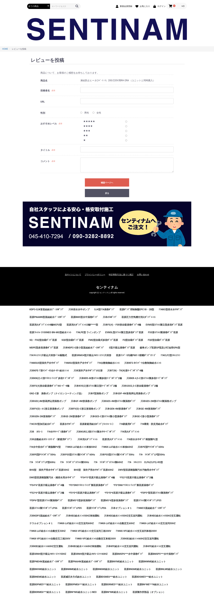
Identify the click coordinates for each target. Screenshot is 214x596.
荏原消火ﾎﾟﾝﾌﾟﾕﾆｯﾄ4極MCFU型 (45, 324)
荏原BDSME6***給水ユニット (111, 576)
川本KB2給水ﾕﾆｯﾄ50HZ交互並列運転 (123, 515)
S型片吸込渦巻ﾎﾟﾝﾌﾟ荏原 (122, 347)
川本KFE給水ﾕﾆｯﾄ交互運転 (156, 546)
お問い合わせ (143, 274)
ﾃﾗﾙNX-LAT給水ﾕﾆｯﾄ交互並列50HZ (157, 523)
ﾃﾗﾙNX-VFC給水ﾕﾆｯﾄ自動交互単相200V (95, 538)
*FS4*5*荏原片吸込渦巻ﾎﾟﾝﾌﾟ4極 (97, 477)
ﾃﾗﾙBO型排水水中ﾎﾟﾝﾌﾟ (171, 309)
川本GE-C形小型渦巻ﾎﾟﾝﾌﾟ (146, 416)
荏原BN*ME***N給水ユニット (152, 584)
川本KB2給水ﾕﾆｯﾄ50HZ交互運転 (164, 515)
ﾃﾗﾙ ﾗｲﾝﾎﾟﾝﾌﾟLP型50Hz (152, 454)
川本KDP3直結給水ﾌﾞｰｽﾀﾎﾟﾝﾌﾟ (45, 515)
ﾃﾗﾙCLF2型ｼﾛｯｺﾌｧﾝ (170, 355)
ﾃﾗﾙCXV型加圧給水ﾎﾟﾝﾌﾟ (42, 424)
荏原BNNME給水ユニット (74, 569)
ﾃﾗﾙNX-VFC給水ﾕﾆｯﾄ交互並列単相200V (136, 531)
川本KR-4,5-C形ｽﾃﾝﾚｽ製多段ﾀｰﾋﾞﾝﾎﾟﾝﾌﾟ (147, 378)
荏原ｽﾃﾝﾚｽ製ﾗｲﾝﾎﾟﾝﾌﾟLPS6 (43, 508)
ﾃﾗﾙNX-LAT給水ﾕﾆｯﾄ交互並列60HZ (76, 523)
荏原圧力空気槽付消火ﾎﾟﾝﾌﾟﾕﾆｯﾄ (139, 317)
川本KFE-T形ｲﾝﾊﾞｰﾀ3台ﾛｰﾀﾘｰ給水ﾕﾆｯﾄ (49, 370)
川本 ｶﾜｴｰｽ (35, 431)
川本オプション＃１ (121, 508)
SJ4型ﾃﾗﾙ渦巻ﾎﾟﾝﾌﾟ (104, 309)
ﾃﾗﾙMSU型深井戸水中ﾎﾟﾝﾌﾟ (78, 363)
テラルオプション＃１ (41, 523)
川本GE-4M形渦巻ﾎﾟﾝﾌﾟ (148, 408)
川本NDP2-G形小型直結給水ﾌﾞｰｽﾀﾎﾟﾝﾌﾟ (83, 347)
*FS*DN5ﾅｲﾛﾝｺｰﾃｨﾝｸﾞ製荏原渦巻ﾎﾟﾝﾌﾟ (89, 485)
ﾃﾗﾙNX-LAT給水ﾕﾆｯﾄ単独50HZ (81, 447)
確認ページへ (107, 182)
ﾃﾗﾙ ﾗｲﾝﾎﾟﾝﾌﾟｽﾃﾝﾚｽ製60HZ (108, 462)
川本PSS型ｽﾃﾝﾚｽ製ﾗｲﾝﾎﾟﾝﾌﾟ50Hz (117, 454)
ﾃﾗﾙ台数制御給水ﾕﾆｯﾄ (108, 363)
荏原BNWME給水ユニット (152, 561)
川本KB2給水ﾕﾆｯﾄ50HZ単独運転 (82, 515)
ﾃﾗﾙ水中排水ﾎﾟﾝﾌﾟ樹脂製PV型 (45, 447)
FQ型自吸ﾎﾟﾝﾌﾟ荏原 (133, 340)
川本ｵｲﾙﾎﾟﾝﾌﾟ (110, 317)
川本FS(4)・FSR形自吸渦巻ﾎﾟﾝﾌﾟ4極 (122, 324)
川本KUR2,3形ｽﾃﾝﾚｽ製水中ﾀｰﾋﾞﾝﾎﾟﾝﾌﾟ (96, 431)
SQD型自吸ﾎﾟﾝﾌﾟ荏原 (73, 340)
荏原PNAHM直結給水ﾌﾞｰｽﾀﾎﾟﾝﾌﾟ (85, 561)
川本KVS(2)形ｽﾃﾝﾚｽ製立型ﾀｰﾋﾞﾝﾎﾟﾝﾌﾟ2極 (95, 385)
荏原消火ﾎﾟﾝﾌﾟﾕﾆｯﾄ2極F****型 (82, 324)
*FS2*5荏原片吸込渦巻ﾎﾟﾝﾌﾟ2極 (136, 477)
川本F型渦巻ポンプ (98, 393)
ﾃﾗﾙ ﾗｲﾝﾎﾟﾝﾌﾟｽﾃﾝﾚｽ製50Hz (74, 462)
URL (42, 101)
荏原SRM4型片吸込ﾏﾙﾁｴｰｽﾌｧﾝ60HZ (89, 554)
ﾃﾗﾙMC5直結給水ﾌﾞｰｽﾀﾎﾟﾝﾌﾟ (151, 508)
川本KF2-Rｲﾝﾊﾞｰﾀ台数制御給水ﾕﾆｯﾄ (142, 363)
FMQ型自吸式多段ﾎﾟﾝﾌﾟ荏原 (103, 340)
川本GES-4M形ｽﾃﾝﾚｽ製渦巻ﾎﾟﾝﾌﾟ (118, 401)
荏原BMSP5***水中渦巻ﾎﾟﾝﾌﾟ (163, 554)
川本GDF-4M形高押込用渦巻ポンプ (131, 393)
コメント (45, 161)
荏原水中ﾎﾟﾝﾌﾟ (67, 424)
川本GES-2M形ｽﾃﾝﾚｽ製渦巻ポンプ (158, 401)
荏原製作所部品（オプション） (149, 592)
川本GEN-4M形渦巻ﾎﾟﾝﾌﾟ (118, 408)
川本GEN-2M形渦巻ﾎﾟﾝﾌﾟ (42, 416)
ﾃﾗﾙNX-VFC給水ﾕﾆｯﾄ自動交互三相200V (49, 538)
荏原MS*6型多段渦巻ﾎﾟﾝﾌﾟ (115, 500)
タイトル (45, 150)
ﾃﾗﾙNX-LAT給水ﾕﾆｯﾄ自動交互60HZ (116, 523)
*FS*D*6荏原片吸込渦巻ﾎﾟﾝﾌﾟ (120, 492)
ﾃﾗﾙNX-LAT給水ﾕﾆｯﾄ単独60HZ (117, 447)
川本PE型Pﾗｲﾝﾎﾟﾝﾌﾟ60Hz (151, 447)
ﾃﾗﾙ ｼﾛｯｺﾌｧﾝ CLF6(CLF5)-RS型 (145, 462)
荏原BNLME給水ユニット (169, 569)
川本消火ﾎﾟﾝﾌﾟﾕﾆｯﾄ (87, 439)
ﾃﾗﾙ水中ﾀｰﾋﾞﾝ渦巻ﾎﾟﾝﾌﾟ (59, 431)
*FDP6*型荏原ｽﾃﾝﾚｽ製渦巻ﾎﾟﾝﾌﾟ (46, 500)
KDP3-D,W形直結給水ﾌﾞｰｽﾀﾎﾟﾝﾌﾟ (46, 309)
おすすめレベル (48, 123)
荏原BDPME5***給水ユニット (45, 584)
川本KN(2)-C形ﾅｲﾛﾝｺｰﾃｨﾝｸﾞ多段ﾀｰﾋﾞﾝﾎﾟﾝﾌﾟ (51, 378)
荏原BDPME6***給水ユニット (81, 584)
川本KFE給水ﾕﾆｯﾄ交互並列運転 (122, 546)
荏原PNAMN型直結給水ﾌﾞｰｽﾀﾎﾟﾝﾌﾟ (47, 317)
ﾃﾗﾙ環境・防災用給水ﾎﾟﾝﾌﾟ (154, 424)
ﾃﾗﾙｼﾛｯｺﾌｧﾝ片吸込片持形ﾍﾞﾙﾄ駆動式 (48, 355)
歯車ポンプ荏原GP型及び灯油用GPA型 (160, 347)
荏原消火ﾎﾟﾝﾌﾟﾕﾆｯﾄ (112, 439)
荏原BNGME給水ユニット (137, 569)
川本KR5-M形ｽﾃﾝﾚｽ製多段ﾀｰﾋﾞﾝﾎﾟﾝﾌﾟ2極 (100, 378)
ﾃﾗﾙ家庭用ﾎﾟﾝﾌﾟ (127, 424)
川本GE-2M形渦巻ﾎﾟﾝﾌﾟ (73, 416)
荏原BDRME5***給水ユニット (117, 584)
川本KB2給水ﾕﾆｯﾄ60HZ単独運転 (84, 546)
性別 (42, 113)
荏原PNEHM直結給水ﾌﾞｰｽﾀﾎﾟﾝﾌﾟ (46, 561)
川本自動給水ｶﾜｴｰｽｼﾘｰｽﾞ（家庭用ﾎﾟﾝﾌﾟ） (51, 439)
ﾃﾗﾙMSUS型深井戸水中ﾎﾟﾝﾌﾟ (44, 363)
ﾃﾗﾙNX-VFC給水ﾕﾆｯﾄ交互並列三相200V (90, 531)
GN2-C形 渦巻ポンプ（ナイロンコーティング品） (56, 393)
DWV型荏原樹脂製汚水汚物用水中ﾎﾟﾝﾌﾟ (139, 469)
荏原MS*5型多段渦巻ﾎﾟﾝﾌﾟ (82, 500)
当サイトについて (73, 274)
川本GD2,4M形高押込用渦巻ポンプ (47, 401)
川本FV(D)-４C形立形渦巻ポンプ (46, 408)
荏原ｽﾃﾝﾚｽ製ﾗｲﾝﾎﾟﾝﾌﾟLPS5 (147, 500)
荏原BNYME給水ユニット (120, 561)
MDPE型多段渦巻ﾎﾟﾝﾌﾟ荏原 (43, 347)
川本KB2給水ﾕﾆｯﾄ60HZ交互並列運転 (139, 538)
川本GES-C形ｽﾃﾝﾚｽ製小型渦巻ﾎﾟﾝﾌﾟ (109, 416)
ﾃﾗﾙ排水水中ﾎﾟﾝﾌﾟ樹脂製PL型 (142, 439)
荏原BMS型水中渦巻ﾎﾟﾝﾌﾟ (84, 317)
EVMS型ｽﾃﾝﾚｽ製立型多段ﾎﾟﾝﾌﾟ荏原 (164, 324)
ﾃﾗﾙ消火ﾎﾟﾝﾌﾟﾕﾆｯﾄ (129, 431)
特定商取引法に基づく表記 (121, 274)
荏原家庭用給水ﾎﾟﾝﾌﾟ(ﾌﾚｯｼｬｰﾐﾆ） (97, 424)
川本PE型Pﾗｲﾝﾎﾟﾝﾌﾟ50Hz (42, 454)
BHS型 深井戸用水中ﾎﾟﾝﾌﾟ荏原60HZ (94, 469)
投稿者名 (45, 90)
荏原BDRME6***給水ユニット (45, 592)
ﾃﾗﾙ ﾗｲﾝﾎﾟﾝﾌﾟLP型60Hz (42, 462)
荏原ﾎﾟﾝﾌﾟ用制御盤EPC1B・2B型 (136, 309)
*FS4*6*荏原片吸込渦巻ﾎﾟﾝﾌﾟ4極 (46, 485)
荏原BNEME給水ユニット (42, 576)
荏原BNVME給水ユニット (42, 569)
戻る (107, 193)
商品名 (43, 80)
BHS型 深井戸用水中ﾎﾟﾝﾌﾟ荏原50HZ (49, 469)
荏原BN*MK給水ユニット (114, 592)
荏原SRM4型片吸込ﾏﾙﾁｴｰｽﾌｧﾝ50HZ (47, 554)
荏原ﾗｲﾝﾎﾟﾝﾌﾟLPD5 (72, 508)
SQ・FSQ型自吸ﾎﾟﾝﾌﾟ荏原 (43, 340)
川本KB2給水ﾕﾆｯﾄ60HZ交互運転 (46, 546)
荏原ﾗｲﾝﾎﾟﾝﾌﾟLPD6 (96, 508)
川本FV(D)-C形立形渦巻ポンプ (84, 408)
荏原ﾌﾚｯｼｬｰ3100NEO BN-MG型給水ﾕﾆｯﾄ (50, 332)
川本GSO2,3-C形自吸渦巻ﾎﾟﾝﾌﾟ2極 (140, 385)
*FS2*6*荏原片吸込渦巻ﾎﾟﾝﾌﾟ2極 (46, 492)
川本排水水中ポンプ (79, 309)
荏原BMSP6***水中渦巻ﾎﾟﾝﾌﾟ (127, 554)
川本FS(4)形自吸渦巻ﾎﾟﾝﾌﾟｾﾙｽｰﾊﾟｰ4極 (49, 385)
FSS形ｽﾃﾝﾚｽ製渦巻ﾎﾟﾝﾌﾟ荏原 (163, 332)
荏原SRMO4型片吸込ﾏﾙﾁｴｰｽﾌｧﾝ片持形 (91, 355)
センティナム (107, 287)
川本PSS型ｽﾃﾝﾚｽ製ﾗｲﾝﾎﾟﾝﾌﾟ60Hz (77, 454)
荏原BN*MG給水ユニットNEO (81, 592)
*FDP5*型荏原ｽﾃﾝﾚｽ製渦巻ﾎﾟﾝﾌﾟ (157, 492)
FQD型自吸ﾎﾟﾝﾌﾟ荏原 (159, 340)
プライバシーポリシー (95, 274)
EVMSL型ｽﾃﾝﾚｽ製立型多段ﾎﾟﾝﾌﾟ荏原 (124, 332)
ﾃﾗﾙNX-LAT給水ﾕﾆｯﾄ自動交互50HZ (47, 531)
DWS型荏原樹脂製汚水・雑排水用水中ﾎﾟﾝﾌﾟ (52, 477)
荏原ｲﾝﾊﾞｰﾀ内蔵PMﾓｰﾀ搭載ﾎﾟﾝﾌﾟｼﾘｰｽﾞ (136, 355)
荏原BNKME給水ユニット (106, 569)
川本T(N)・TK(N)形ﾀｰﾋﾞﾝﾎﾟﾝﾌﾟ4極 (125, 370)
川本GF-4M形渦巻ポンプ (84, 401)
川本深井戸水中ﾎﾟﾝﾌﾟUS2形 (88, 370)
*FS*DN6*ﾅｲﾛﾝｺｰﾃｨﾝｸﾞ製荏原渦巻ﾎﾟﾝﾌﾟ (133, 485)
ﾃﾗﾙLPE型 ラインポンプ (88, 332)
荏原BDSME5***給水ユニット (147, 576)
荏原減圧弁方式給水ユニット (76, 576)
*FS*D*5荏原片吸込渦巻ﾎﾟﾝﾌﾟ (84, 492)
